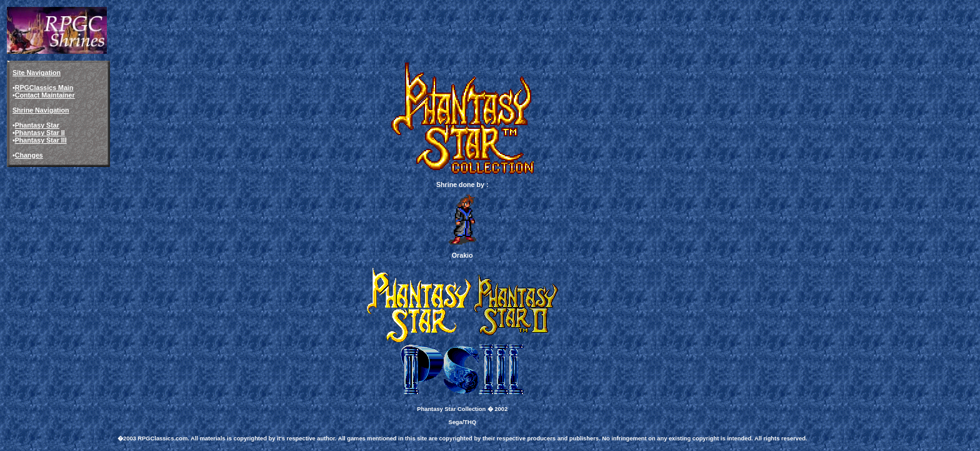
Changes (29, 155)
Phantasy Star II (40, 132)
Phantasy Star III (41, 140)
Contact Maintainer (45, 95)
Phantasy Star (37, 125)
